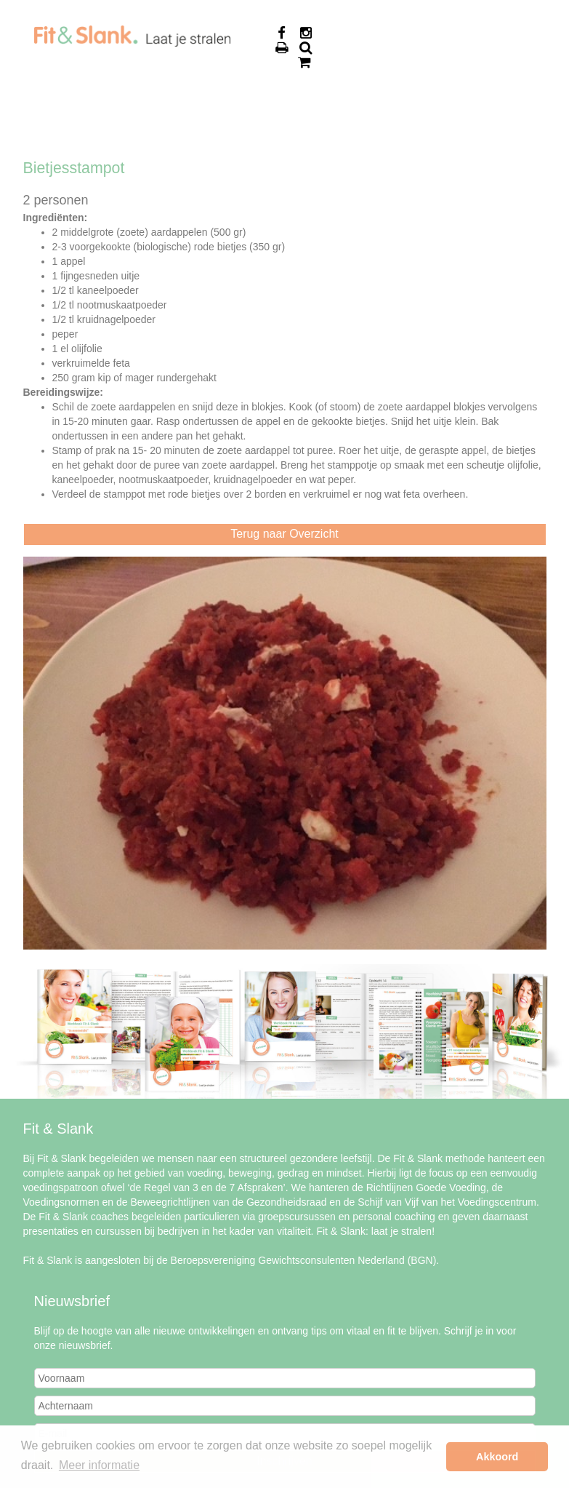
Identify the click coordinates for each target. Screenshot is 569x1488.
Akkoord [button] (497, 1457)
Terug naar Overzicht (284, 534)
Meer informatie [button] (99, 1465)
